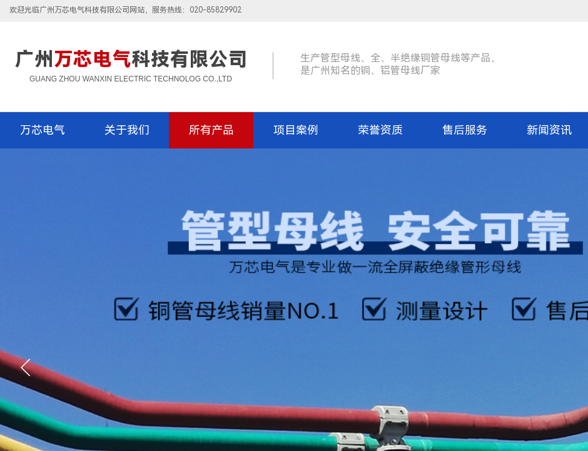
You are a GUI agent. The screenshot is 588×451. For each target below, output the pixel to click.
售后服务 (464, 130)
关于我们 (127, 130)
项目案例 (295, 130)
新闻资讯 (549, 130)
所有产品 (211, 130)
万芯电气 (42, 130)
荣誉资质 (380, 130)
